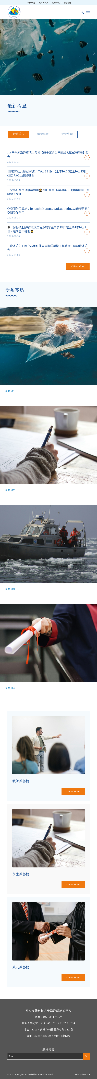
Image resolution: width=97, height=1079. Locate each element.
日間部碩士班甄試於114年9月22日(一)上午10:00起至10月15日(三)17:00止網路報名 (47, 173)
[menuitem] (31, 2)
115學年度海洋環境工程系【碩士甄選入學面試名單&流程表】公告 (47, 154)
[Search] (80, 12)
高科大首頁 (43, 2)
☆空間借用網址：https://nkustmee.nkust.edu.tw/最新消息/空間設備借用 (48, 210)
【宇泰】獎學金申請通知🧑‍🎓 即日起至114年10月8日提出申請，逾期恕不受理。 (48, 192)
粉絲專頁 (56, 2)
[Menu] (88, 12)
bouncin (86, 1074)
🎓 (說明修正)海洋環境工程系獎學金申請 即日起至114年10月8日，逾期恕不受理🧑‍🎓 (47, 229)
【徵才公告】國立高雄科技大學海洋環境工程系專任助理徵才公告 (47, 248)
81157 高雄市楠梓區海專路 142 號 (52, 1029)
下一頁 (94, 53)
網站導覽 (67, 2)
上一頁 (3, 53)
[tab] (18, 134)
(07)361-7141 (38, 1023)
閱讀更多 (87, 157)
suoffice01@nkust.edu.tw (52, 1035)
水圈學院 (31, 2)
